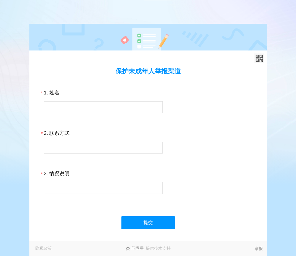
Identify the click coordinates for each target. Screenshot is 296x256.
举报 (258, 248)
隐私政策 (43, 248)
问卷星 (138, 248)
